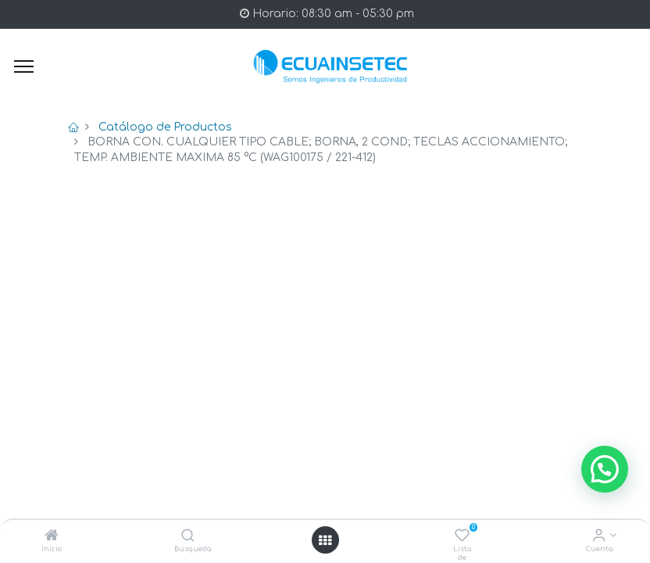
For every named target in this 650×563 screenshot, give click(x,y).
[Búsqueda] (187, 537)
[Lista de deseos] (462, 537)
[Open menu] (325, 540)
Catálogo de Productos (165, 127)
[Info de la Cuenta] (598, 537)
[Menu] (23, 66)
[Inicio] (52, 537)
